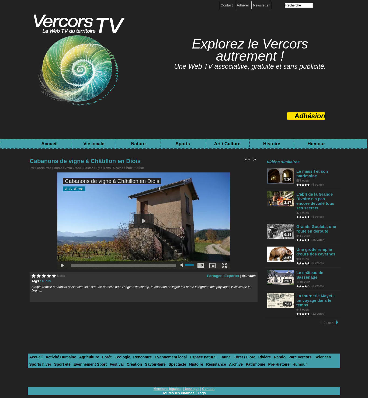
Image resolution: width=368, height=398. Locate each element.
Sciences (301, 345)
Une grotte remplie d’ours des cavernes (315, 247)
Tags (202, 380)
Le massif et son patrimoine (311, 173)
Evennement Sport (62, 351)
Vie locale (93, 143)
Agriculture (84, 345)
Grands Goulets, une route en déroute (315, 225)
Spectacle (143, 351)
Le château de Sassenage (309, 269)
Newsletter (261, 5)
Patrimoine (133, 167)
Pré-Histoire (238, 351)
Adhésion (309, 116)
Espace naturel (190, 345)
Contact (227, 5)
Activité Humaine (58, 345)
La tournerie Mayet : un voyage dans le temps (317, 291)
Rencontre (134, 345)
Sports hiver (321, 345)
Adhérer (243, 5)
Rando (261, 345)
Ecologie (115, 345)
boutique (192, 376)
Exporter (232, 275)
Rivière (247, 345)
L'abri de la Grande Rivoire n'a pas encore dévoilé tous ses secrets (316, 199)
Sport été (36, 351)
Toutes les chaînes (178, 380)
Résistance (179, 351)
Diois (46, 280)
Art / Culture (227, 143)
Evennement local (160, 345)
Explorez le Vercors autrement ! (250, 50)
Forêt (101, 345)
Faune (211, 345)
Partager (216, 275)
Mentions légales (168, 376)
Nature (138, 143)
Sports (183, 143)
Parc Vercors (280, 345)
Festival (87, 351)
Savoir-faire (123, 351)
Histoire (271, 143)
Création (103, 351)
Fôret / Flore (228, 345)
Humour (316, 143)
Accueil (49, 143)
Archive (197, 351)
